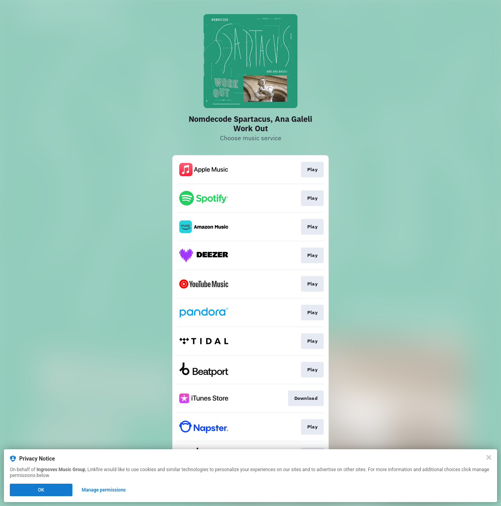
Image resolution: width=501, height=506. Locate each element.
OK (41, 490)
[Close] (489, 457)
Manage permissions (104, 490)
